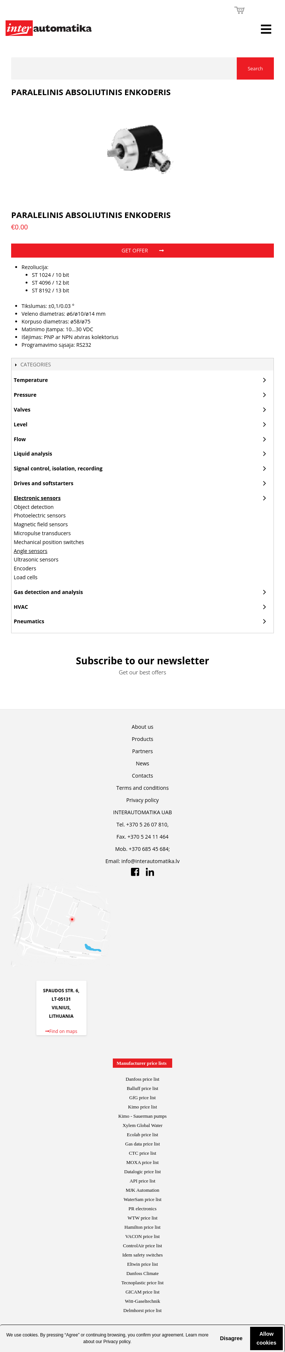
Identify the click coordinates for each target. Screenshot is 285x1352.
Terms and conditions (142, 787)
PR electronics (142, 1208)
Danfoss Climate (142, 1273)
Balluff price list (142, 1088)
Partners (142, 751)
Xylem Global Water (142, 1125)
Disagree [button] (231, 1338)
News (142, 763)
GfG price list (142, 1097)
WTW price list (143, 1218)
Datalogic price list (142, 1171)
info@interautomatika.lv (150, 861)
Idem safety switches (142, 1255)
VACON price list (142, 1236)
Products (142, 738)
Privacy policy (116, 1341)
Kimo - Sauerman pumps (142, 1116)
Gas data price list (142, 1144)
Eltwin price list (142, 1264)
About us (142, 726)
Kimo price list (142, 1107)
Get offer (142, 250)
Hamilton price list (142, 1227)
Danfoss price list (143, 1079)
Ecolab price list (142, 1134)
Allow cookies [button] (266, 1338)
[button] (214, 1338)
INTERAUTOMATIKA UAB (142, 812)
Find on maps (61, 1031)
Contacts (142, 775)
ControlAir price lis (142, 1245)
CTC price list (142, 1153)
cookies (30, 1335)
